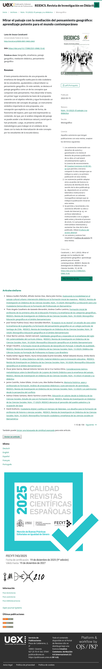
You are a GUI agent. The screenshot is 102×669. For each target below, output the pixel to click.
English (6, 452)
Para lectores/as (9, 593)
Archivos (13, 12)
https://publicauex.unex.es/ (40, 657)
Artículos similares (12, 290)
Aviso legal (7, 665)
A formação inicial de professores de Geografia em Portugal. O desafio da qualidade (58, 345)
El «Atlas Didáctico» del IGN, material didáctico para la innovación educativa (53, 359)
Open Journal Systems (12, 608)
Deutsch (6, 448)
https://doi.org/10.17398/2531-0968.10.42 (26, 48)
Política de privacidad (25, 665)
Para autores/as (9, 597)
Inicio (5, 12)
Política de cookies (47, 665)
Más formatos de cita (71, 279)
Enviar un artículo (12, 437)
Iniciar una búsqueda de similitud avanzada (35, 430)
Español (6, 456)
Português (7, 464)
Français (6, 460)
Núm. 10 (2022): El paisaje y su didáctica (36, 12)
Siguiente (90, 424)
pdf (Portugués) (71, 85)
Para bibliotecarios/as (11, 601)
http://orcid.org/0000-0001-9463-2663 (19, 41)
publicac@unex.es (36, 654)
